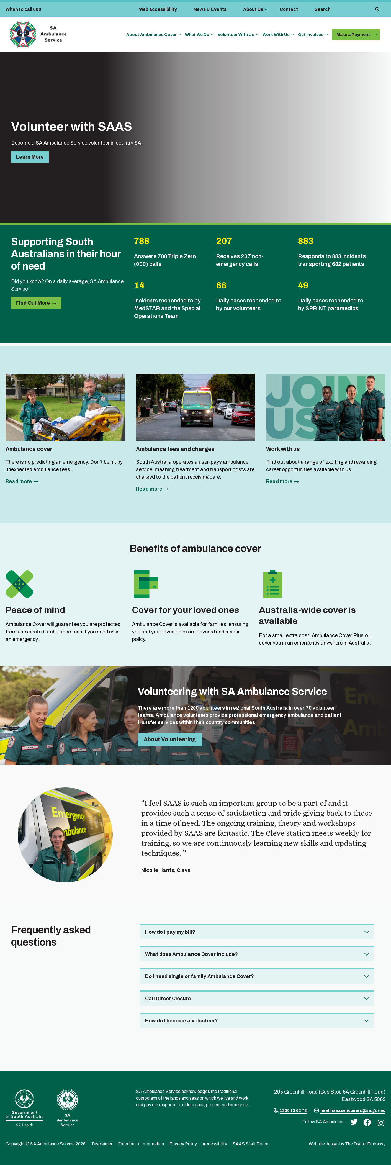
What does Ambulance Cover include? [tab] (191, 954)
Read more (19, 481)
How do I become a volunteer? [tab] (181, 1020)
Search (323, 9)
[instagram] (379, 1122)
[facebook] (366, 1122)
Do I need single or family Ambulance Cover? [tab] (199, 976)
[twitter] (353, 1121)
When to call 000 (23, 9)
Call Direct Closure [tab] (168, 998)
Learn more (30, 157)
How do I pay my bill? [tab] (170, 932)
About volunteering (170, 739)
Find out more (33, 303)
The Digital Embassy (365, 1143)
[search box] (353, 9)
